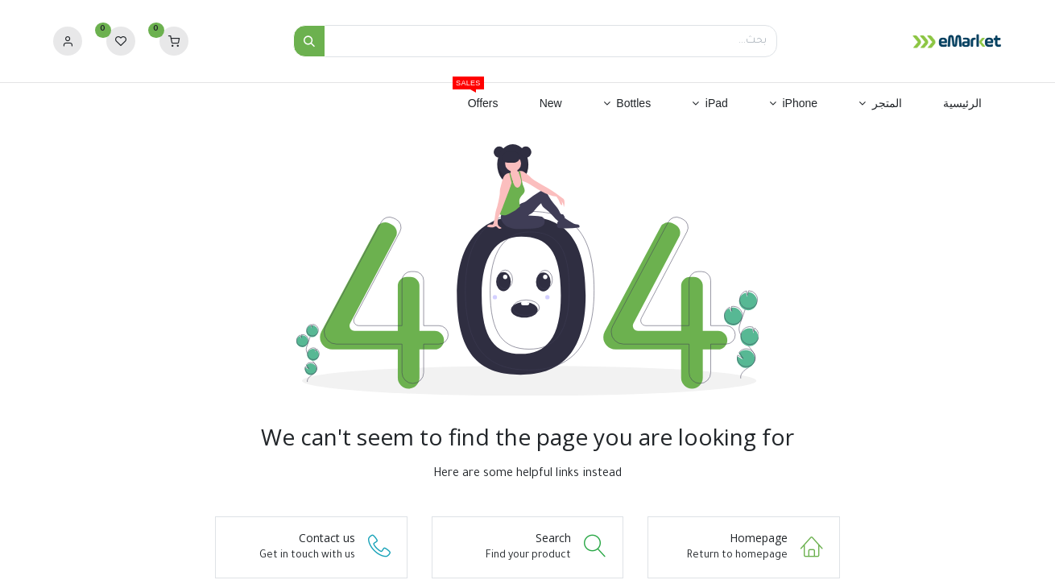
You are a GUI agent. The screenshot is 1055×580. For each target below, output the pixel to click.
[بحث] (309, 41)
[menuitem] (962, 104)
